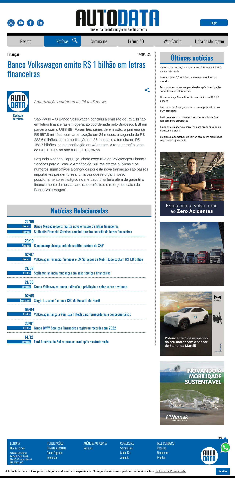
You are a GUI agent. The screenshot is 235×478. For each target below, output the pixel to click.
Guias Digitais (55, 452)
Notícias (62, 41)
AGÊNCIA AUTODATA (95, 443)
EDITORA (15, 443)
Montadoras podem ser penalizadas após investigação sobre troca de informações (190, 89)
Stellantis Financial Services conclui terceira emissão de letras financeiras (83, 231)
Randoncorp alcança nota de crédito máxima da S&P (69, 245)
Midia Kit (125, 452)
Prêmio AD (136, 41)
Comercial (127, 443)
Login (214, 22)
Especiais (52, 457)
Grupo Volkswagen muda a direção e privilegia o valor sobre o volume (80, 286)
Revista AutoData (56, 448)
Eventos (161, 457)
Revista (25, 41)
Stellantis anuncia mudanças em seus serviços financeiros (72, 273)
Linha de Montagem (209, 41)
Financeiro (162, 452)
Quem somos (17, 448)
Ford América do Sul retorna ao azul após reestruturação (71, 341)
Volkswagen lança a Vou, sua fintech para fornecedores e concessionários (82, 314)
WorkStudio (172, 41)
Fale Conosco (165, 443)
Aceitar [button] (222, 471)
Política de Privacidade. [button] (171, 471)
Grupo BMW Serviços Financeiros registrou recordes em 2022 (75, 328)
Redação (161, 448)
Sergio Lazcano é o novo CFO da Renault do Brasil (67, 300)
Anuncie (124, 457)
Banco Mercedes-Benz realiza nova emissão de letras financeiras (76, 226)
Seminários (99, 41)
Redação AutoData (18, 117)
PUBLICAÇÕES (55, 443)
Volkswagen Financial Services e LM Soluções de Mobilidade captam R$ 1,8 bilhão (88, 259)
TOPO (220, 437)
